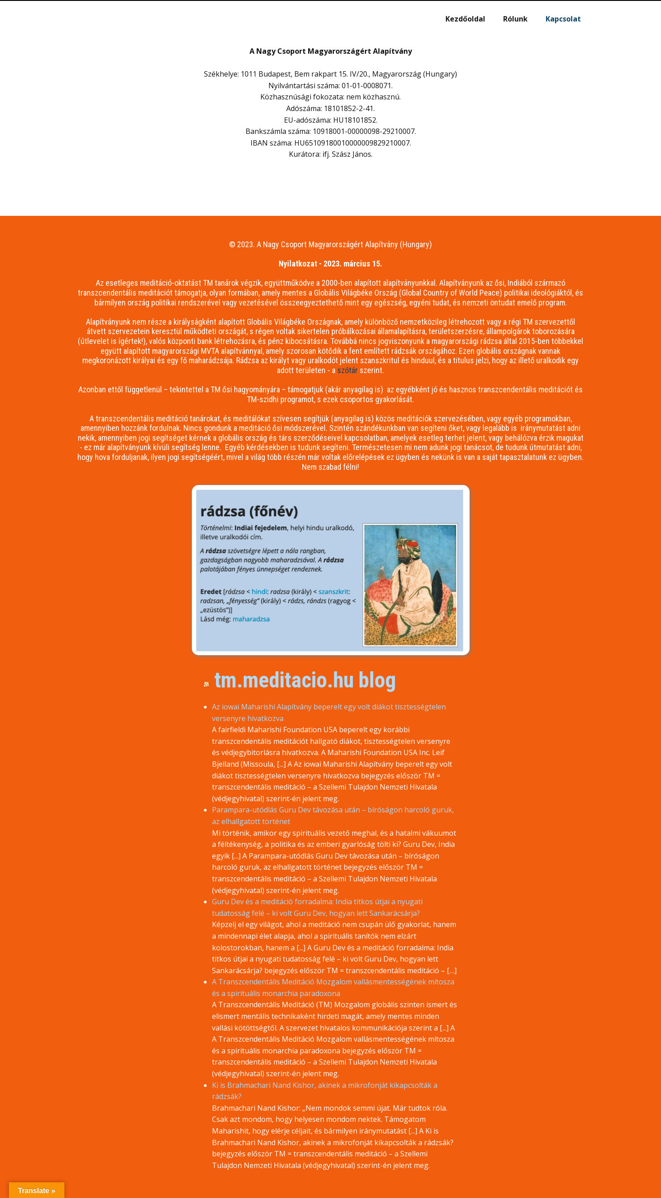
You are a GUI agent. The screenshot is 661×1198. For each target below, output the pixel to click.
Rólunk (515, 19)
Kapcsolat (563, 19)
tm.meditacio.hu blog (305, 680)
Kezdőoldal (465, 19)
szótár (347, 370)
